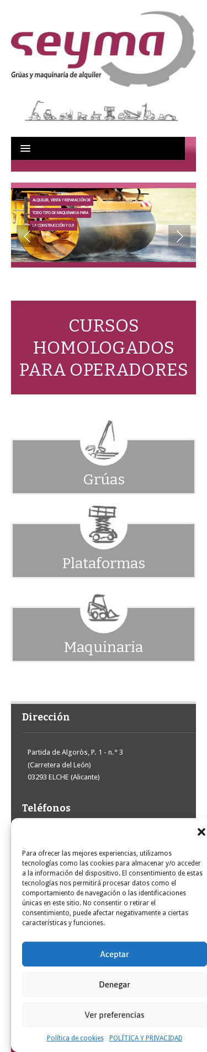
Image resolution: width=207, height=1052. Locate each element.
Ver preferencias (115, 1014)
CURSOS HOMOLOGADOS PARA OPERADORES (103, 347)
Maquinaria (103, 647)
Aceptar (114, 954)
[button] (201, 831)
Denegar (114, 984)
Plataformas (103, 563)
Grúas (104, 479)
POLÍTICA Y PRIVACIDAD (146, 1038)
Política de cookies (75, 1038)
